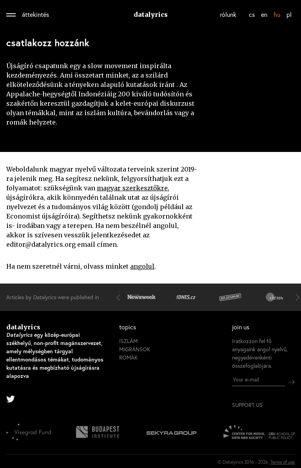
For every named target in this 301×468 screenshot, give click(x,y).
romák (128, 357)
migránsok (134, 349)
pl (289, 14)
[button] (120, 297)
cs (252, 14)
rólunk (228, 14)
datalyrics (151, 14)
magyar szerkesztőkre (132, 188)
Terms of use (282, 462)
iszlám (128, 341)
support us (247, 405)
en (264, 14)
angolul (142, 266)
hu (277, 14)
